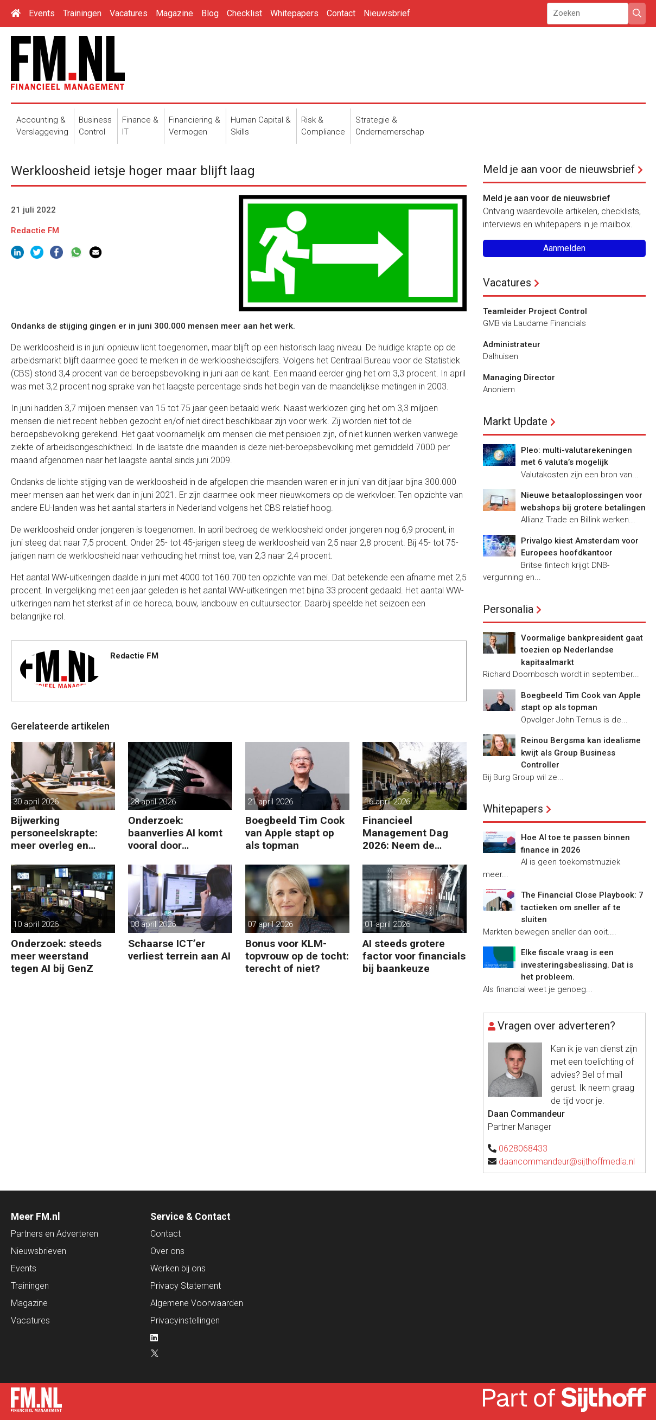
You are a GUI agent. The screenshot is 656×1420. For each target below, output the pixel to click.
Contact (341, 13)
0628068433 (523, 1148)
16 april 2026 (387, 802)
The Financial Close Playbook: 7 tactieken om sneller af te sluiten (582, 907)
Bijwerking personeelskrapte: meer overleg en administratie (54, 833)
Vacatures (129, 13)
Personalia (508, 609)
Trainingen (82, 13)
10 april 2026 (36, 924)
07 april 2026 (270, 924)
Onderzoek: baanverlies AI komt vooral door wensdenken (175, 833)
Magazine (174, 13)
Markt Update (515, 421)
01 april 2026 (387, 924)
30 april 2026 (36, 802)
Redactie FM (35, 230)
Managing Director (519, 377)
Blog (210, 13)
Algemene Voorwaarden (196, 1303)
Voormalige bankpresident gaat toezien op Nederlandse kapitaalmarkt (582, 650)
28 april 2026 (153, 802)
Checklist (244, 13)
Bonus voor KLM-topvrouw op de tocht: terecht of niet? (297, 956)
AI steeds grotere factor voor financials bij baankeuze (414, 956)
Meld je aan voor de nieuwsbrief (559, 169)
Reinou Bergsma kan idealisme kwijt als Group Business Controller (581, 752)
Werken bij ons (178, 1268)
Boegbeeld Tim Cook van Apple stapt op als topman (295, 833)
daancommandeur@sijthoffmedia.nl (567, 1161)
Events (42, 13)
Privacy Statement (185, 1286)
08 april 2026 (153, 924)
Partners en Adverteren (54, 1234)
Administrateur (511, 344)
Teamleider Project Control (535, 311)
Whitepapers (294, 13)
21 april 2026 (270, 802)
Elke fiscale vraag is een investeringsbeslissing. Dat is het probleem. (577, 965)
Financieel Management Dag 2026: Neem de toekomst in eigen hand (405, 833)
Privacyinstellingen (185, 1320)
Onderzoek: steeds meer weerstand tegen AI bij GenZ (56, 956)
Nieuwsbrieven (38, 1251)
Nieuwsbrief (387, 13)
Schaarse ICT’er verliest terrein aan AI (179, 949)
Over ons (167, 1251)
